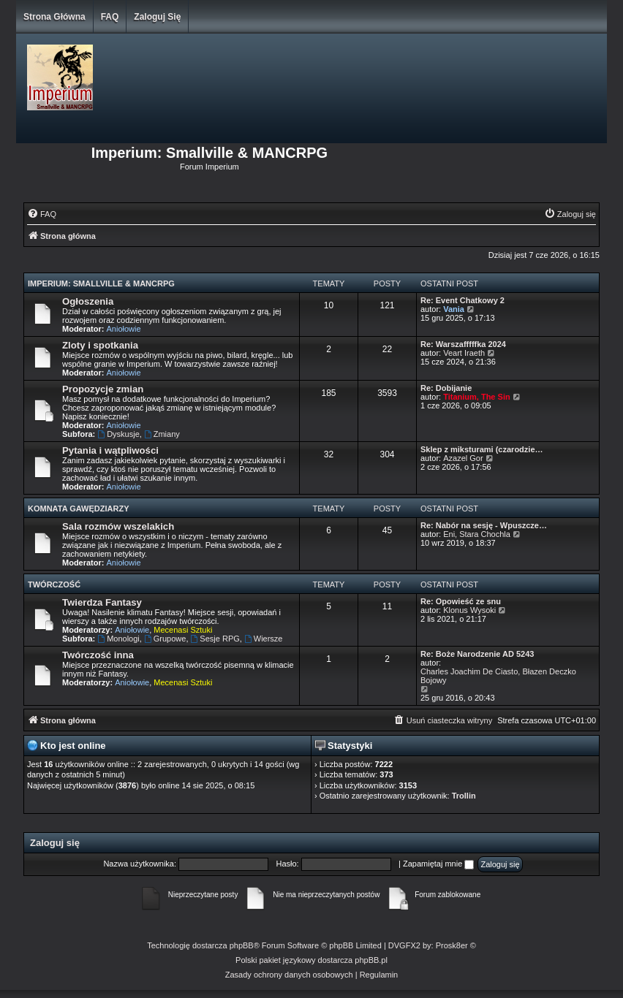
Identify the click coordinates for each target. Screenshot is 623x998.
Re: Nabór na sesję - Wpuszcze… (483, 525)
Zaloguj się (157, 17)
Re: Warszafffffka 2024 (463, 344)
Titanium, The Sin (476, 396)
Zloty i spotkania (100, 345)
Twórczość (54, 584)
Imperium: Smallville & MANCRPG (101, 283)
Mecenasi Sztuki (183, 629)
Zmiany (162, 434)
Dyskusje (118, 434)
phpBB (242, 945)
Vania (453, 309)
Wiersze (263, 638)
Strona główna (54, 17)
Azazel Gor (463, 458)
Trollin (464, 795)
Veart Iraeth (464, 352)
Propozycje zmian (102, 389)
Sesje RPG (215, 638)
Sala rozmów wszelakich (118, 526)
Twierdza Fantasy (102, 602)
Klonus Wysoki (469, 610)
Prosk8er (452, 945)
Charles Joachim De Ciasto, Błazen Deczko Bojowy (498, 676)
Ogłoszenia (87, 301)
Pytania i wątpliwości (110, 450)
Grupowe (165, 638)
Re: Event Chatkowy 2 (462, 300)
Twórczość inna (98, 655)
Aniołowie (124, 328)
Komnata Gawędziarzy (78, 508)
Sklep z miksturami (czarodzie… (481, 449)
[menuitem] (41, 214)
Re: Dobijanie (446, 388)
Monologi (118, 638)
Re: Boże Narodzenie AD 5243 (477, 654)
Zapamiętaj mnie (438, 863)
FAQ (110, 17)
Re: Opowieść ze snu (460, 601)
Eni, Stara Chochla (476, 534)
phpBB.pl (371, 960)
